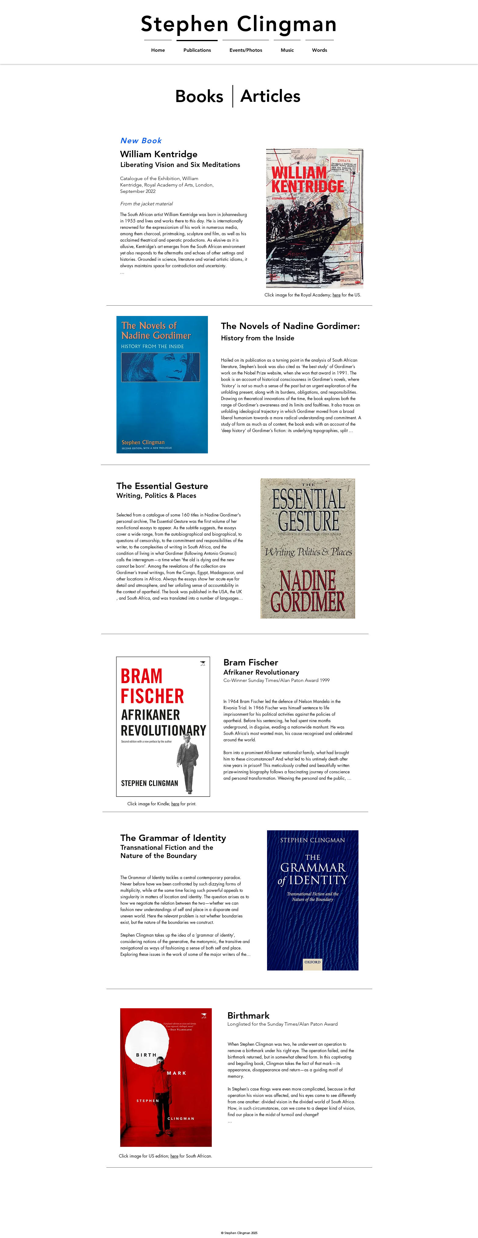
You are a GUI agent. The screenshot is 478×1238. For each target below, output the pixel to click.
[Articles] (271, 96)
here (337, 295)
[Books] (199, 96)
